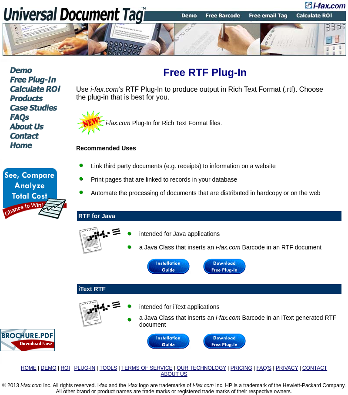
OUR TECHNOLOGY (201, 368)
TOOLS (108, 368)
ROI (65, 368)
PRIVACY (287, 368)
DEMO (49, 368)
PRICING (241, 368)
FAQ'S (264, 368)
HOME (29, 368)
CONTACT (314, 368)
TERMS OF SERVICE (147, 368)
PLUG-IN (85, 368)
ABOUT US (174, 374)
